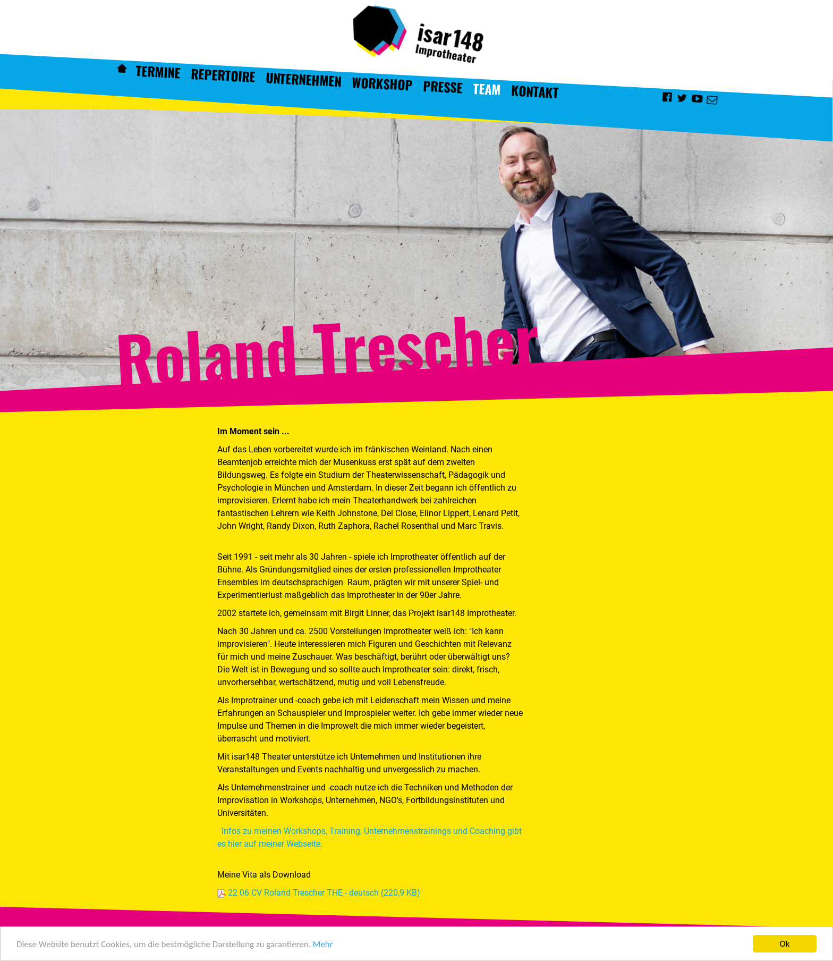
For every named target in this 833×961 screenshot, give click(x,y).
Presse (443, 87)
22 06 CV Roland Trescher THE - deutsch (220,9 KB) (324, 893)
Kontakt (535, 91)
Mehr (323, 944)
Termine (158, 72)
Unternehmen (303, 79)
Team (487, 89)
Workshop (382, 83)
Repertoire (223, 75)
